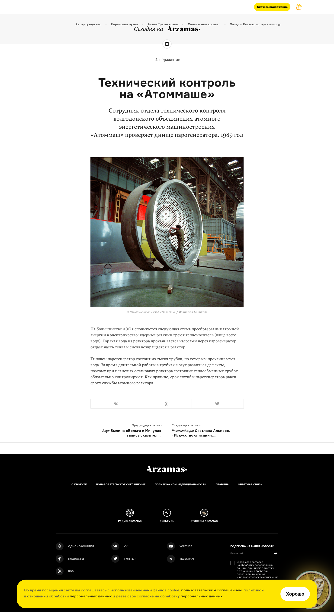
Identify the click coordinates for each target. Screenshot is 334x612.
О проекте (79, 484)
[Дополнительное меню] (154, 7)
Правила (222, 484)
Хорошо (295, 593)
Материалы (71, 7)
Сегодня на (167, 28)
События (138, 7)
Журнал (95, 7)
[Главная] (167, 469)
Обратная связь (250, 484)
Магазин (117, 7)
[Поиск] (327, 7)
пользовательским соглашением (211, 590)
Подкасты (47, 7)
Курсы (26, 7)
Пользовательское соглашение (120, 484)
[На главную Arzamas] (7, 7)
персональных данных (91, 596)
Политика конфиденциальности (180, 484)
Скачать (272, 7)
